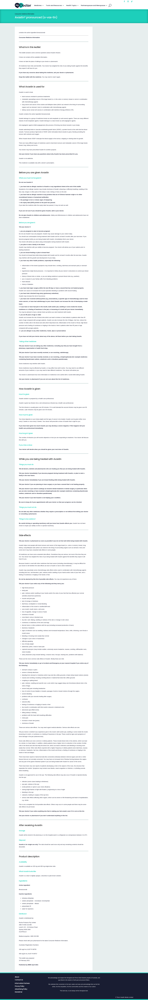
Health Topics (71, 5)
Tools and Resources (54, 5)
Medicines (38, 5)
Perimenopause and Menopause (93, 5)
